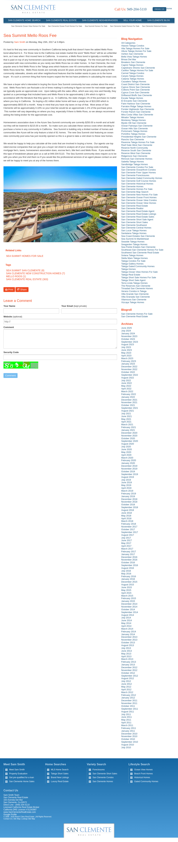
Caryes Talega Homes (132, 76)
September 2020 (129, 441)
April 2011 (126, 722)
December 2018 (129, 499)
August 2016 (127, 568)
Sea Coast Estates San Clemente (138, 236)
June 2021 (126, 416)
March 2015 (127, 595)
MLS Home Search (59, 769)
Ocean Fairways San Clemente (137, 125)
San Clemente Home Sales (21, 781)
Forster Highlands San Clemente (137, 109)
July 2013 (126, 648)
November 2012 (129, 670)
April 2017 (126, 546)
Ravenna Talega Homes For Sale (138, 142)
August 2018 (127, 510)
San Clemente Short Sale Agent (137, 219)
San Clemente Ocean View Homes (138, 203)
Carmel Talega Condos (132, 73)
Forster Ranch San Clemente (136, 111)
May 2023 (126, 352)
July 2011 (126, 714)
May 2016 (126, 573)
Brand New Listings (60, 777)
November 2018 (129, 501)
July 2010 (126, 747)
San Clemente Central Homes (136, 227)
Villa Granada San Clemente (135, 296)
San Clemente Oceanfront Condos (138, 169)
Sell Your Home (132, 20)
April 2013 (126, 656)
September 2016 (129, 565)
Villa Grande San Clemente (135, 294)
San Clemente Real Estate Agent (137, 211)
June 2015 (126, 587)
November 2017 (129, 526)
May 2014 (126, 623)
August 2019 (127, 477)
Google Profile (10, 814)
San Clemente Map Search (134, 192)
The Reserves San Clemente (135, 285)
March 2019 (127, 490)
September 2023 (129, 342)
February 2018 (128, 524)
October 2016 (128, 562)
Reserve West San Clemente (135, 153)
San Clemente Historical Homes (154, 26)
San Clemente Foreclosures (135, 175)
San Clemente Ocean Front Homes (139, 197)
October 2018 (128, 504)
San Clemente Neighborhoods (100, 20)
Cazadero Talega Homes (133, 81)
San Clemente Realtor (132, 208)
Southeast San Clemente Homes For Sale (142, 249)
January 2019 (128, 496)
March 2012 (127, 692)
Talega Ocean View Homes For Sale (139, 272)
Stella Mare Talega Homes (134, 258)
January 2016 (128, 579)
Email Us (159, 9)
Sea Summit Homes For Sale (96, 26)
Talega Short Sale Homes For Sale (138, 277)
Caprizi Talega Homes (132, 65)
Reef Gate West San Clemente (136, 145)
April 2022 (126, 388)
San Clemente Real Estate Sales (137, 216)
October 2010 (128, 739)
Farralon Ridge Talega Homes (136, 106)
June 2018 (126, 513)
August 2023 (127, 344)
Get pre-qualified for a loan (21, 777)
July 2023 (126, 347)
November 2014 (129, 606)
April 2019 (126, 488)
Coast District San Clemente (135, 84)
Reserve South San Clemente (136, 150)
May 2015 (126, 590)
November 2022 (129, 369)
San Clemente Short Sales (134, 222)
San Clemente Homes (132, 186)
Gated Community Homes (146, 781)
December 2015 (129, 581)
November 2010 (129, 736)
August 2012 (127, 678)
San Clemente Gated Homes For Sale (124, 26)
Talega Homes (128, 269)
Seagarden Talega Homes (134, 244)
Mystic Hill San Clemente (134, 123)
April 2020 (126, 455)
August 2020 (127, 443)
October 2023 (128, 339)
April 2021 (126, 421)
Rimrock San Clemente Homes (136, 158)
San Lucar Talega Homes (134, 230)
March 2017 (127, 548)
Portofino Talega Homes (133, 134)
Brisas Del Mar (128, 59)
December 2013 (129, 637)
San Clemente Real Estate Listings (138, 214)
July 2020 (126, 446)
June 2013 (126, 651)
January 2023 (128, 363)
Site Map (17, 819)
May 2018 (126, 515)
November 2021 (129, 402)
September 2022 (129, 375)
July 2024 (126, 330)
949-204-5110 (131, 9)
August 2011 (127, 711)
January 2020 (128, 463)
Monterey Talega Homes (133, 120)
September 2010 (129, 742)
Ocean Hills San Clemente (134, 128)
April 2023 (126, 355)
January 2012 (128, 697)
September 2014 (129, 612)
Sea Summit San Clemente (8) (25, 270)
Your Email (74, 306)
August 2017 (127, 535)
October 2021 (128, 405)
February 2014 (128, 631)
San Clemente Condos (103, 777)
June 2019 (126, 482)
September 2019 (129, 474)
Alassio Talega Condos (132, 45)
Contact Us (7, 819)
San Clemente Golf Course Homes (138, 181)
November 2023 (129, 336)
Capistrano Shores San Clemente (138, 67)
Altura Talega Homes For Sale (136, 51)
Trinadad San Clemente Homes (137, 288)
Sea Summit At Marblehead (135, 239)
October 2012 (128, 673)
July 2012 (126, 681)
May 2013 (126, 653)
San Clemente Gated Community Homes (141, 178)
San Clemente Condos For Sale (137, 167)
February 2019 (128, 493)
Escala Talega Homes (132, 98)
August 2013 (127, 645)
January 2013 (128, 664)
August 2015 (127, 584)
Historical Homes (142, 777)
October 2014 (128, 609)
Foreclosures (99, 769)
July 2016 (126, 571)
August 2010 (127, 744)
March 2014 (127, 628)
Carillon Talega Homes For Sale (137, 70)
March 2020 (127, 457)
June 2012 (126, 684)
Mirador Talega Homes (132, 117)
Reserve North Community (134, 148)
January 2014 (128, 634)
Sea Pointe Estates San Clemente (138, 247)
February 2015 (128, 598)
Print (9, 289)
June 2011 (126, 717)
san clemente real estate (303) (27, 279)
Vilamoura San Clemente (133, 299)
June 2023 (126, 350)
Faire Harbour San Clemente (135, 103)
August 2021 (127, 410)
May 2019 (126, 485)
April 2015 (126, 593)
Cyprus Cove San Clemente (135, 92)
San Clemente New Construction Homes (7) (35, 273)
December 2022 (129, 366)
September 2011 (129, 708)
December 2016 (129, 557)
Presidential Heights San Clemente (138, 136)
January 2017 (128, 554)
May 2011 (126, 719)
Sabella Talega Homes (132, 161)
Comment (8, 327)
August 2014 (127, 615)
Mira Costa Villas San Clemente (137, 114)
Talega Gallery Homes (132, 263)
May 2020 (126, 452)
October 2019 (128, 471)
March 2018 (127, 521)
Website (12, 316)
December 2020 (129, 433)
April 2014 (126, 626)
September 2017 (129, 532)
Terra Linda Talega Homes (134, 283)
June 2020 (126, 449)
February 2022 (128, 394)
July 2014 (126, 617)
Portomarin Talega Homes (134, 131)
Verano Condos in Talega (134, 291)
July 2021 (126, 413)
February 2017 (128, 551)
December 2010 (129, 733)
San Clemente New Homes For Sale (139, 194)
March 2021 (127, 424)
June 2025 (126, 328)
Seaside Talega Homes (132, 241)
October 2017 (128, 529)
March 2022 (127, 391)
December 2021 (129, 399)
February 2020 (128, 460)
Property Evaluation (18, 773)
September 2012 (129, 675)
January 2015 (128, 601)
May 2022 (126, 386)
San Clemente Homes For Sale (137, 189)
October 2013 (128, 642)
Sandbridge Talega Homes (134, 164)
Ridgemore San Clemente (134, 156)
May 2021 (126, 419)
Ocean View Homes (143, 769)
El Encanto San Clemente (134, 101)
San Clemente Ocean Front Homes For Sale (65, 26)
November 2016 (129, 559)
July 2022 (126, 380)
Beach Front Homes (143, 773)
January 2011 (128, 731)
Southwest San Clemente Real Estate (140, 252)
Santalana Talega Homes (134, 233)
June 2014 (126, 620)
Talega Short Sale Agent (133, 280)
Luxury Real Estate (59, 781)
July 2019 (126, 480)
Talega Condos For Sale (133, 261)
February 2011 (128, 728)
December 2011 (129, 700)
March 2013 (127, 659)
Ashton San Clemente (132, 54)
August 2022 (127, 377)
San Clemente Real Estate (61, 20)
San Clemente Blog (158, 20)
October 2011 (128, 706)
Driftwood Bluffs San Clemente (136, 95)
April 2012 (126, 689)
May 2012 (126, 686)
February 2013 (128, 662)
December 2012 (129, 667)
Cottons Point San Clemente (135, 89)
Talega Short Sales (59, 773)
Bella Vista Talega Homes (134, 56)
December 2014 (129, 604)
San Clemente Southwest (134, 225)
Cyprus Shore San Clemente (135, 87)
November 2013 (129, 639)
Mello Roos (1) (16, 276)
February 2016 (128, 576)
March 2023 (127, 358)
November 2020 (129, 435)
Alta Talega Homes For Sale (135, 48)
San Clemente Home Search (24, 20)
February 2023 (128, 361)
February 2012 (128, 695)
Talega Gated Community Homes (138, 266)
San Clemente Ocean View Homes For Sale (28, 26)
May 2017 (126, 543)
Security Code (11, 352)
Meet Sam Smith (17, 769)
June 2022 (126, 383)
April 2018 (126, 518)
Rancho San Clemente (132, 139)
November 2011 (129, 703)
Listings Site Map (28, 819)
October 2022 (128, 372)
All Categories (128, 43)
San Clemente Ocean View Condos (139, 200)
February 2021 (128, 427)
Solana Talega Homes (132, 255)
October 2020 (128, 438)
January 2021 (128, 430)
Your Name (9, 306)
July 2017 (126, 537)
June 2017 (126, 540)
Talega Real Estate (130, 274)
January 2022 (128, 397)
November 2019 (129, 468)
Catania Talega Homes (132, 78)
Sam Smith (19, 42)
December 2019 (129, 466)
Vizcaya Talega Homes (132, 302)
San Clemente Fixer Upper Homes (138, 172)
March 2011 (127, 725)
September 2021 (129, 408)
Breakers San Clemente (133, 62)
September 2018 (129, 507)
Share (22, 289)
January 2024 (128, 333)
